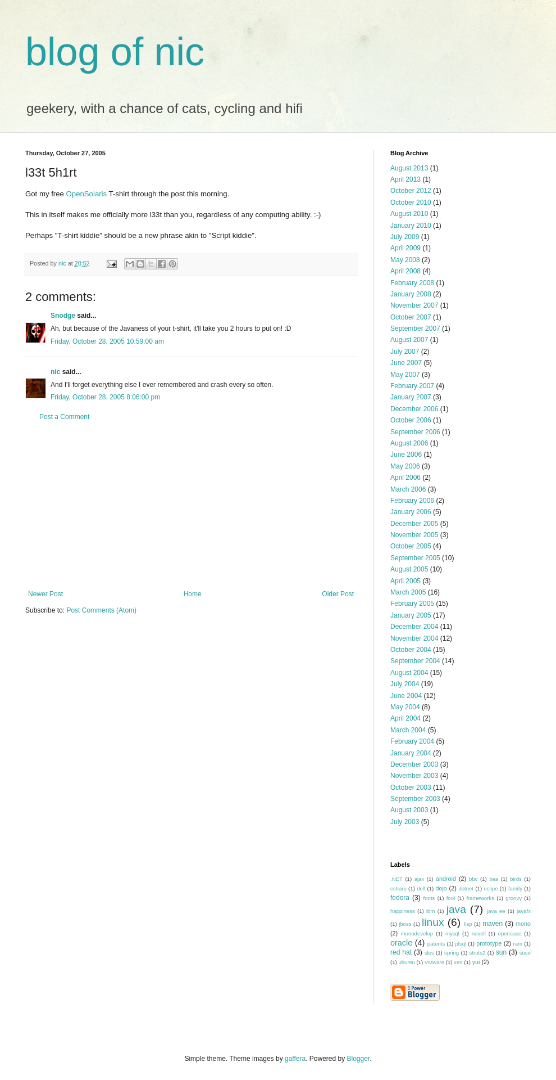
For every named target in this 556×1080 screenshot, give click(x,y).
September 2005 (415, 558)
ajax (419, 879)
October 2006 (410, 420)
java (456, 909)
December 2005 (414, 524)
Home (193, 594)
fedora (399, 898)
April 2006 (405, 478)
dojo (440, 888)
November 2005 (414, 535)
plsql (460, 943)
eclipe (491, 888)
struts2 (478, 953)
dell (421, 888)
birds (516, 879)
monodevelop (417, 933)
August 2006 (409, 443)
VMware (434, 962)
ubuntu (406, 962)
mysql (452, 933)
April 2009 (405, 248)
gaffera (295, 1059)
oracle (401, 942)
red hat (401, 952)
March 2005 (408, 592)
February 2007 (412, 386)
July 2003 (404, 822)
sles (429, 953)
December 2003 (414, 764)
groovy (513, 898)
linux (433, 922)
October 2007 (410, 317)
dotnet (465, 888)
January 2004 (410, 753)
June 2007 (406, 363)
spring (451, 953)
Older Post (338, 594)
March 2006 (408, 489)
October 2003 (410, 787)
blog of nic (114, 52)
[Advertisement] (191, 505)
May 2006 (405, 466)
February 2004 (412, 741)
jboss (405, 924)
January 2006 (410, 512)
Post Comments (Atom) (101, 610)
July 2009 (404, 237)
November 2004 (414, 638)
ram (518, 943)
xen (458, 962)
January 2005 (410, 615)
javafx (524, 911)
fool (450, 898)
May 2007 (405, 375)
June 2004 (406, 696)
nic (55, 372)
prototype (489, 943)
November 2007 (414, 305)
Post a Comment (64, 417)
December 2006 (414, 409)
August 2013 (409, 168)
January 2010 (410, 226)
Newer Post (45, 594)
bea (493, 879)
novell (479, 933)
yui (476, 961)
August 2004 (409, 673)
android (446, 878)
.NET (396, 879)
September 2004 (415, 661)
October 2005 (410, 546)
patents (436, 943)
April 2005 (405, 581)
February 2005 (412, 604)
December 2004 (414, 627)
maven (492, 924)
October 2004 (410, 650)
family (515, 888)
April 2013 (405, 179)
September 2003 (415, 799)
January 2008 (410, 294)
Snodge (63, 316)
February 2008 (412, 283)
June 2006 (406, 454)
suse (525, 953)
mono (523, 923)
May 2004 (405, 707)
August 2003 (409, 810)
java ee (496, 911)
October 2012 (410, 191)
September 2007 (415, 328)
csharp (398, 888)
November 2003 (414, 776)
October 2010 (410, 202)
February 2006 (412, 501)
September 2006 (415, 432)
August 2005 (409, 569)
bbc (473, 879)
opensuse (510, 933)
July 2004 (404, 684)
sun (501, 952)
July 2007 (404, 352)
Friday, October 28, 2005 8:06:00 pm (105, 397)
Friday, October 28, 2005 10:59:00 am (107, 341)
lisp (468, 924)
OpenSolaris (86, 194)
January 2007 (410, 397)
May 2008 (405, 260)
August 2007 (409, 340)
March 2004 (408, 730)
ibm (430, 911)
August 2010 (409, 214)
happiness (402, 911)
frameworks (480, 898)
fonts (429, 898)
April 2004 (405, 718)
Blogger (358, 1059)
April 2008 (405, 271)
